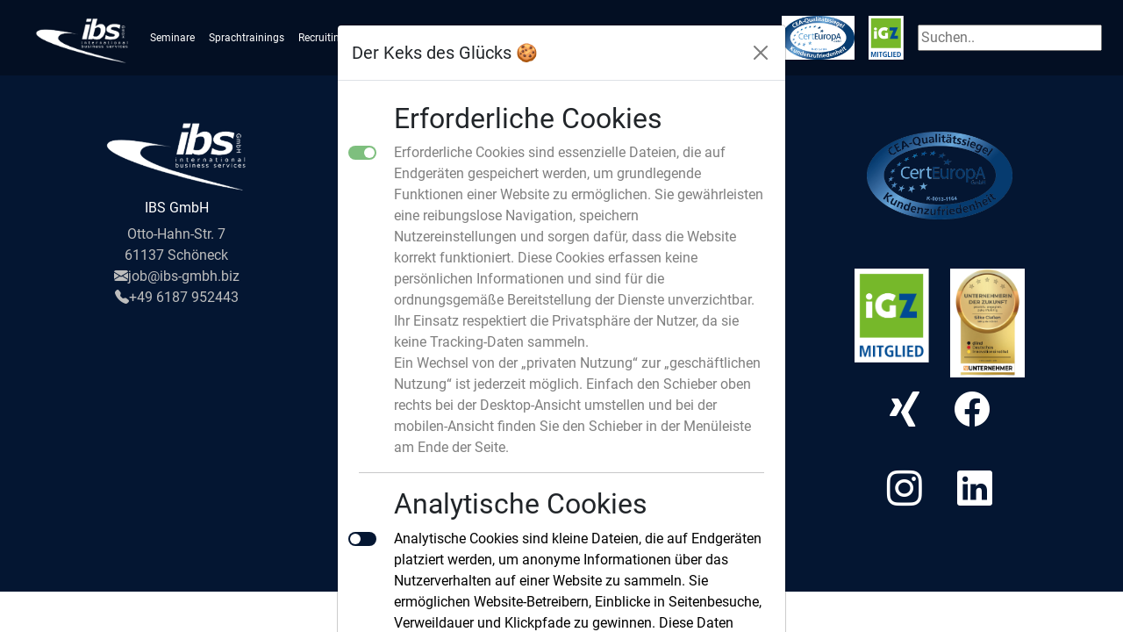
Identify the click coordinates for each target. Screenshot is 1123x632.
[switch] (362, 539)
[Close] (760, 53)
